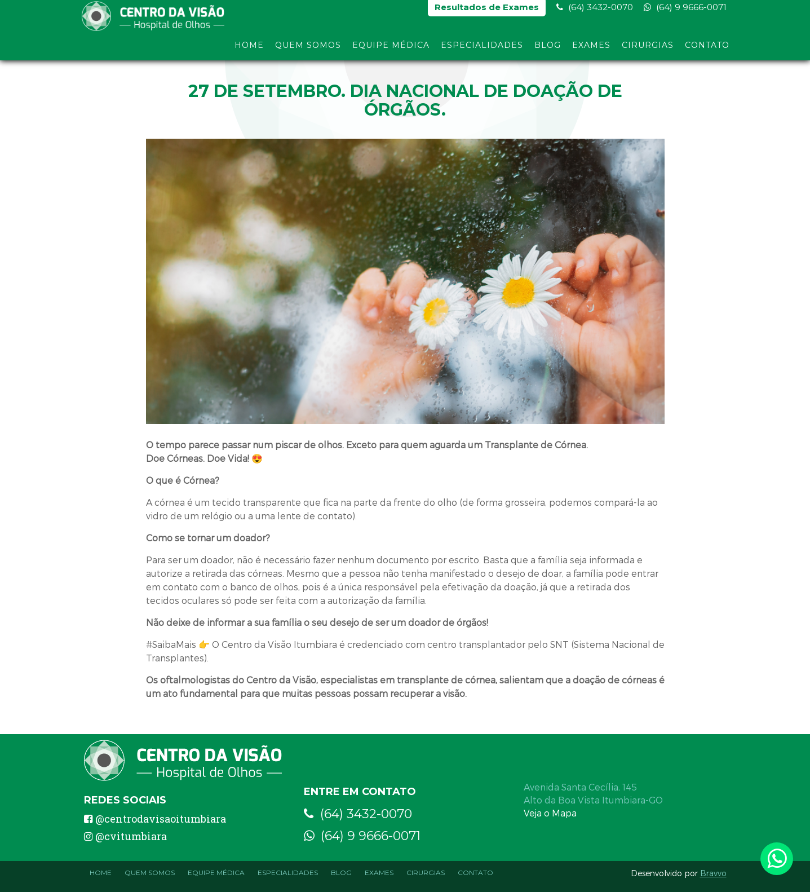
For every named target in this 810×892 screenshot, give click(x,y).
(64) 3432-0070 (594, 11)
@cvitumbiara (125, 836)
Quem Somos (308, 50)
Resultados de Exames (487, 11)
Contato (707, 50)
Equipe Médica (391, 50)
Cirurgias (648, 50)
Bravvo (713, 873)
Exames (591, 50)
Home (249, 50)
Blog (547, 50)
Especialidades (482, 50)
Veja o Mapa (550, 812)
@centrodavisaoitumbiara (155, 818)
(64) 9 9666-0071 (685, 11)
